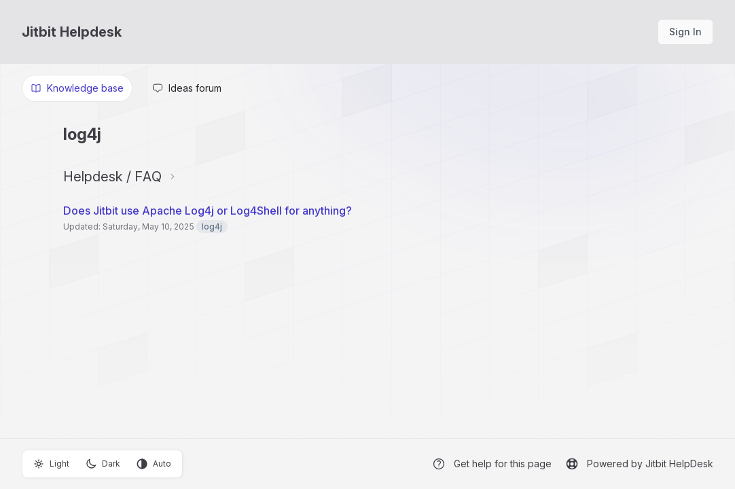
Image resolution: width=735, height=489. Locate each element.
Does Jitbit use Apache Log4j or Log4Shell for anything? (207, 210)
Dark (103, 463)
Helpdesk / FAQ (112, 176)
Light (51, 463)
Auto (154, 463)
